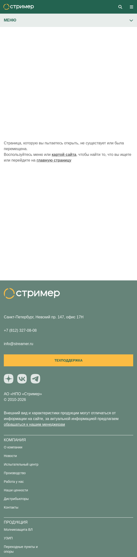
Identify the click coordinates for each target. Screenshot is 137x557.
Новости (10, 456)
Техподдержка (69, 360)
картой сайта (64, 154)
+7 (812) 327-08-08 (20, 330)
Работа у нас (14, 481)
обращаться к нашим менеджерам (34, 424)
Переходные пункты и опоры (21, 549)
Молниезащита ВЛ (18, 529)
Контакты (11, 507)
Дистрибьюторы (16, 499)
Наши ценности (16, 490)
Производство (15, 473)
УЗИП (8, 538)
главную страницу (54, 160)
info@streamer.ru (18, 344)
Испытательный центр (21, 464)
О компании (13, 447)
